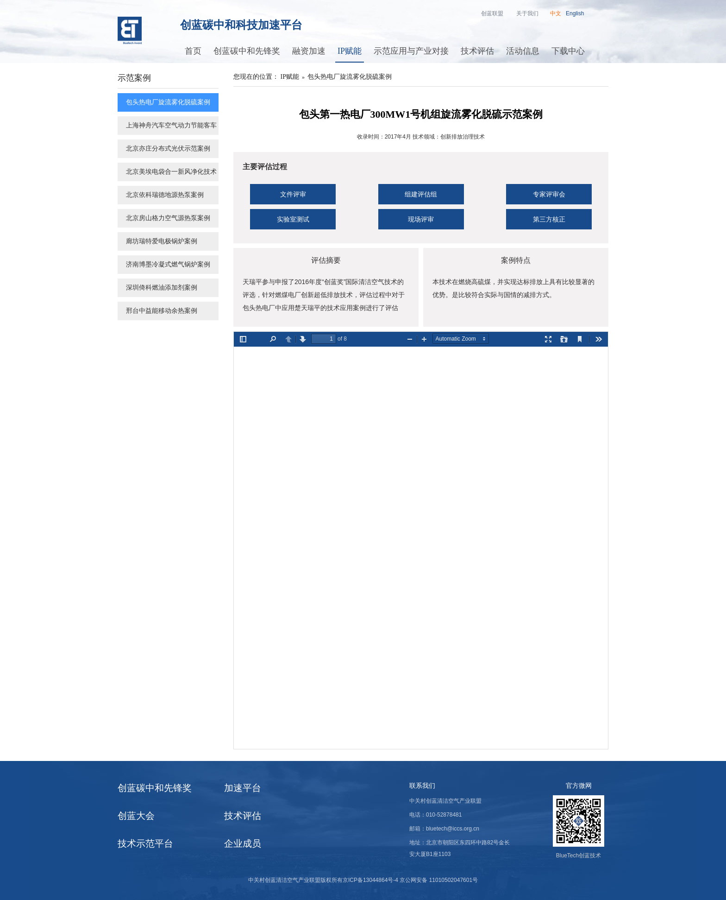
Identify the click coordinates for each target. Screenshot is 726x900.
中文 (555, 13)
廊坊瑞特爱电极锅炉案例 (161, 241)
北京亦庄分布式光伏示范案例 (168, 148)
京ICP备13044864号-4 (370, 880)
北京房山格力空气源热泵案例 (168, 218)
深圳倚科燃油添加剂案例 (161, 287)
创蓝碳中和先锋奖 (246, 51)
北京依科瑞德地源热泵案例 (165, 194)
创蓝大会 (136, 816)
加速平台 (242, 788)
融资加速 (308, 51)
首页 (193, 51)
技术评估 (477, 51)
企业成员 (242, 843)
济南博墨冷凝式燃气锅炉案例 (168, 264)
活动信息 (522, 51)
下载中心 (568, 51)
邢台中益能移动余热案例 (161, 310)
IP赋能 (350, 51)
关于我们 (527, 13)
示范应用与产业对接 (411, 51)
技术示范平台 (145, 843)
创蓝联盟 (492, 13)
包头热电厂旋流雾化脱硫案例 (168, 102)
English (575, 13)
